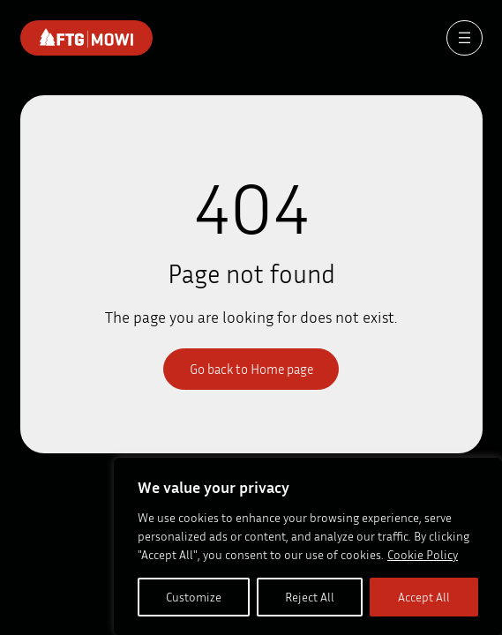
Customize (193, 596)
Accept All (424, 596)
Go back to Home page (251, 369)
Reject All (309, 596)
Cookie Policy (422, 554)
